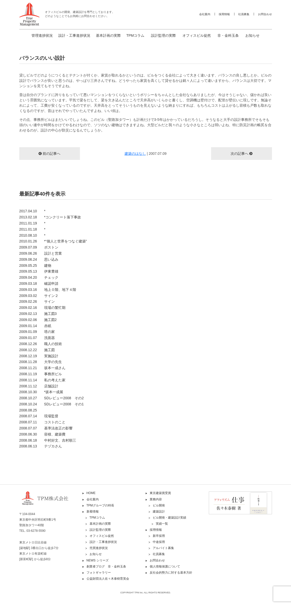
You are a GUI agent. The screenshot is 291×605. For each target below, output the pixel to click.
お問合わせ (265, 14)
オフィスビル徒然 (196, 35)
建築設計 (159, 511)
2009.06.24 (38, 259)
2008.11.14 (42, 380)
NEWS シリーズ (98, 560)
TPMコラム (135, 35)
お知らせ (252, 35)
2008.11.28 (40, 362)
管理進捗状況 (42, 35)
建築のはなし (135, 154)
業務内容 (156, 499)
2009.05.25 (35, 265)
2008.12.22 (37, 350)
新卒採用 (159, 536)
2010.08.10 (32, 235)
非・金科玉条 (228, 35)
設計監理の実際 (163, 35)
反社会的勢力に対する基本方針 (171, 572)
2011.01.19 (32, 223)
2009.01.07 (37, 338)
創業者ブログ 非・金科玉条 (106, 566)
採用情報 (224, 14)
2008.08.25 (28, 410)
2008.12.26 (40, 344)
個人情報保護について (165, 566)
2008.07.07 (46, 428)
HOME (91, 493)
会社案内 (204, 14)
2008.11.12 (38, 386)
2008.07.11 (42, 422)
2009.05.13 (38, 271)
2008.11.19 (40, 374)
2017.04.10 (32, 211)
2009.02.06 (38, 320)
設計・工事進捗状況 (74, 35)
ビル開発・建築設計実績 (169, 517)
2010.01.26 (53, 241)
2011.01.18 (32, 229)
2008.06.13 (40, 446)
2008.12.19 (38, 356)
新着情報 (93, 511)
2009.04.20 (38, 277)
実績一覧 (162, 523)
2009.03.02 (38, 296)
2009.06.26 (40, 253)
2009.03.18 (38, 283)
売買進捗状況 (99, 548)
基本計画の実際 (108, 35)
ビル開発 (159, 505)
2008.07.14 (38, 416)
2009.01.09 (37, 332)
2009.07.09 (38, 247)
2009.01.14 (35, 326)
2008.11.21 (42, 368)
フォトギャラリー (99, 572)
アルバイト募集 (163, 548)
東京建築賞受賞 (160, 493)
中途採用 (159, 542)
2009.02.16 (42, 308)
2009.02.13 (38, 314)
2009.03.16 (47, 290)
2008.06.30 (42, 434)
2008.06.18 (47, 440)
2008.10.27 (51, 398)
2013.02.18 (50, 217)
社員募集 (243, 14)
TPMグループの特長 (100, 505)
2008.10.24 (51, 404)
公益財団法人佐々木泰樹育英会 (108, 578)
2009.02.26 (37, 301)
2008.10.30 (41, 392)
